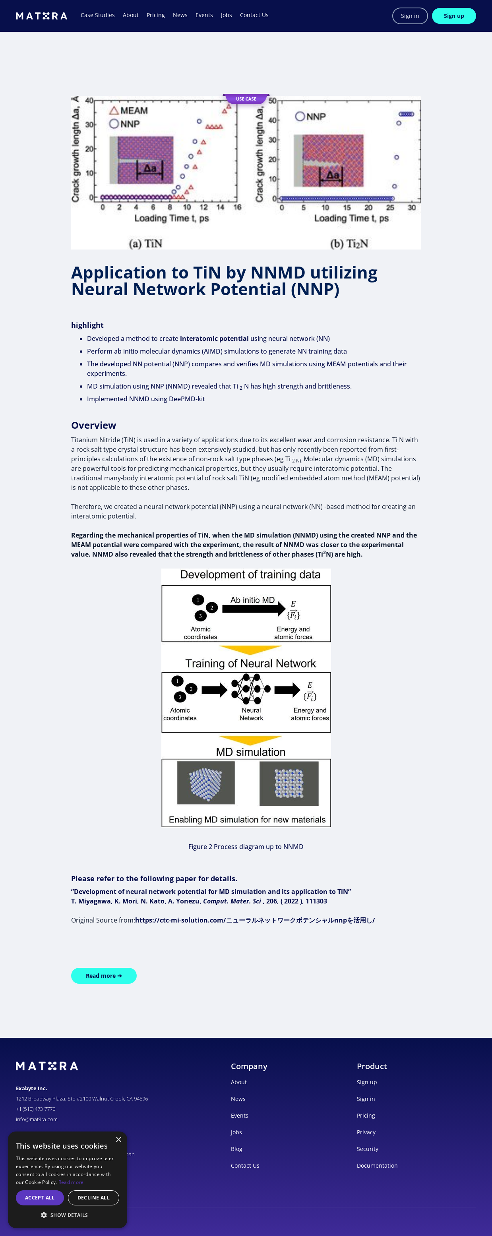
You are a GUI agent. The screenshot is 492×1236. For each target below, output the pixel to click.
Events (239, 1115)
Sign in (410, 15)
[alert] (67, 1180)
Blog (236, 1149)
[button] (67, 1215)
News (238, 1099)
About (239, 1082)
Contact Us (245, 1165)
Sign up (454, 15)
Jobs (236, 1132)
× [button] (118, 1140)
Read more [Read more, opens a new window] (71, 1182)
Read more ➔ (104, 975)
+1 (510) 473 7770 (35, 1108)
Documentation (377, 1165)
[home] (41, 15)
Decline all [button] (93, 1197)
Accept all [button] (40, 1197)
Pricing (366, 1115)
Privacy (366, 1132)
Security (367, 1149)
